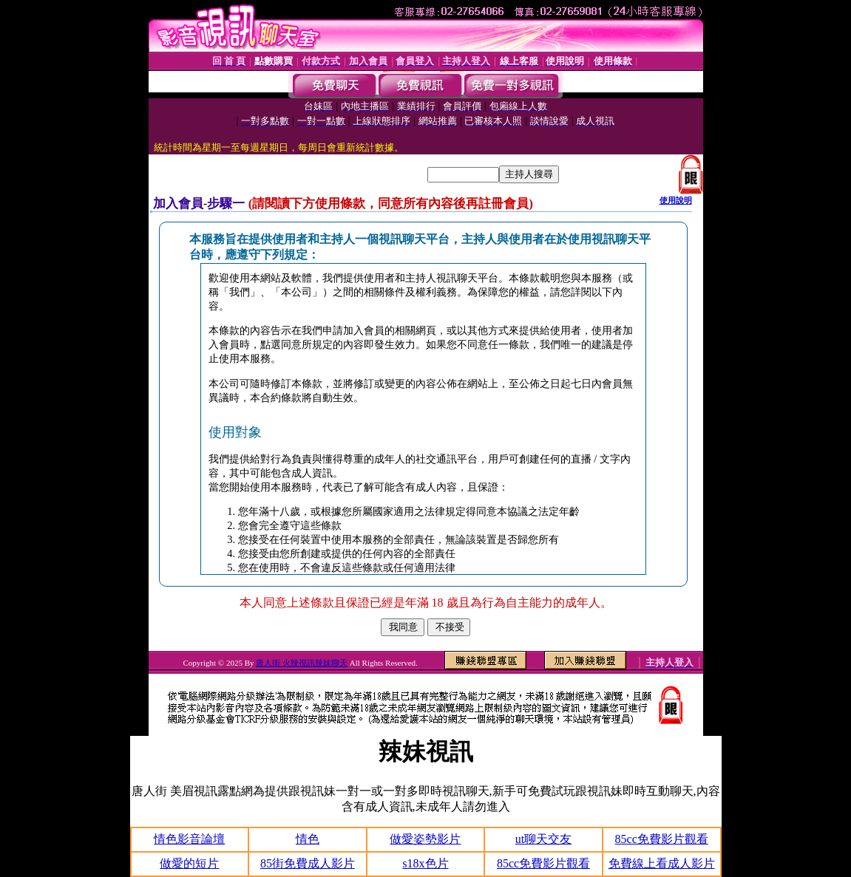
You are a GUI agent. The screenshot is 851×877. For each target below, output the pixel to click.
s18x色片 (425, 863)
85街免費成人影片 (307, 863)
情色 (307, 839)
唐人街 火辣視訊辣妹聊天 (301, 662)
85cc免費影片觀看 (661, 839)
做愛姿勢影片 (425, 839)
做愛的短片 (189, 863)
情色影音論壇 (189, 839)
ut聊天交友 (543, 839)
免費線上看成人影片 (661, 863)
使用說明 (676, 200)
